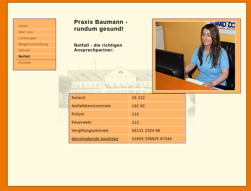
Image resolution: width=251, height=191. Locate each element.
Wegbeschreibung (33, 44)
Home (23, 26)
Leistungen (28, 38)
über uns (26, 32)
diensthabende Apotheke (95, 139)
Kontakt (25, 62)
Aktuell (24, 50)
